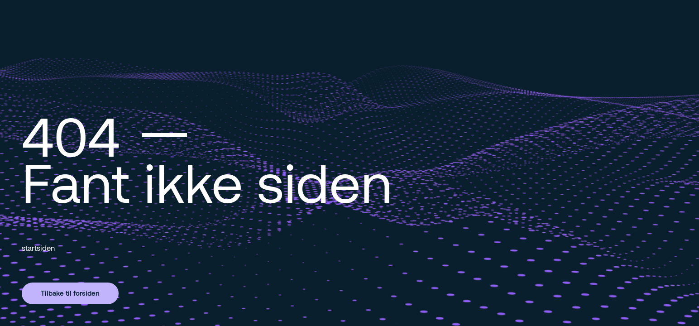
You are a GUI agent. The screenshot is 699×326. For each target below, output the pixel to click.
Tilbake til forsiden (70, 293)
